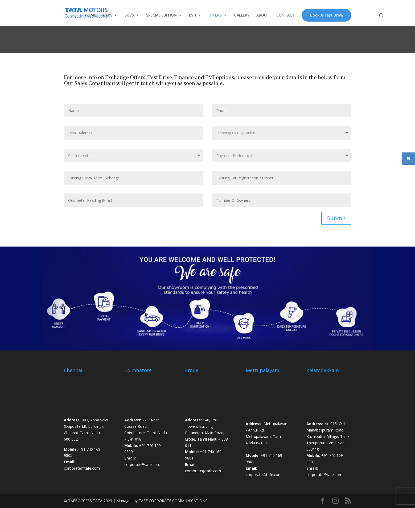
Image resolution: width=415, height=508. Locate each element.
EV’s (192, 15)
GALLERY (241, 15)
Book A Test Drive (326, 15)
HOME (90, 15)
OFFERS (215, 15)
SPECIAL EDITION (161, 15)
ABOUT (262, 15)
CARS (107, 15)
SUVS (129, 15)
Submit (336, 218)
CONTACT (285, 15)
